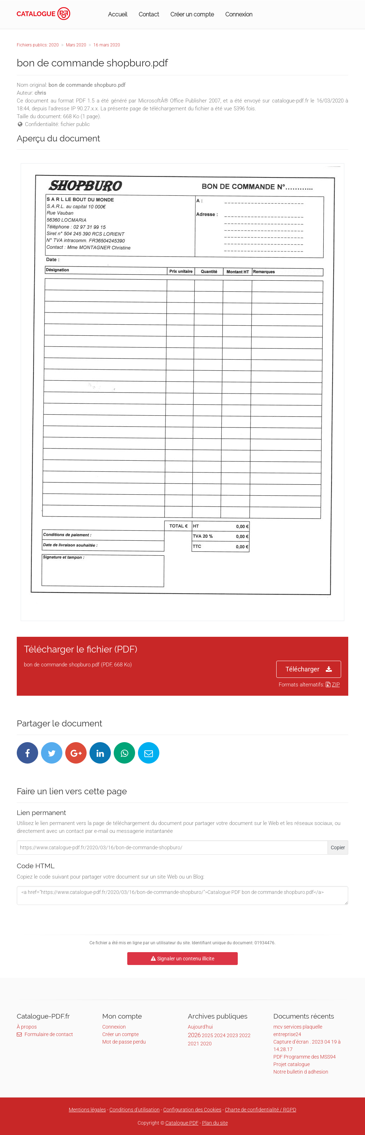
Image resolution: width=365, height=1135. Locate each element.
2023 (232, 1035)
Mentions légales (87, 1109)
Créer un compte (192, 14)
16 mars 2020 (106, 45)
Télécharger (309, 669)
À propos (27, 1027)
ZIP (333, 684)
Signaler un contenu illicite (182, 958)
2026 (194, 1035)
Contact (149, 14)
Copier (338, 847)
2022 (245, 1035)
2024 (220, 1035)
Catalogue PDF (182, 1123)
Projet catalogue (291, 1064)
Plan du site (215, 1123)
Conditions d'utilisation (134, 1109)
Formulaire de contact (45, 1034)
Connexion (238, 14)
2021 (193, 1043)
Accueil (117, 14)
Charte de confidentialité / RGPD (260, 1109)
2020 (206, 1043)
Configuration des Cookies (192, 1109)
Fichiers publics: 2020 (38, 45)
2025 (207, 1035)
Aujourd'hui (200, 1027)
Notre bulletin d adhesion (300, 1072)
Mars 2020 (76, 45)
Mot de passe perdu (124, 1042)
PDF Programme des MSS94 (304, 1057)
